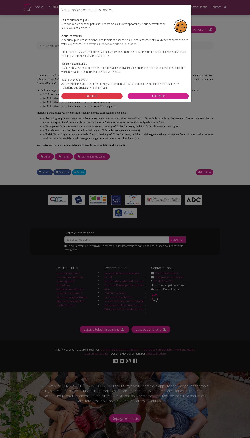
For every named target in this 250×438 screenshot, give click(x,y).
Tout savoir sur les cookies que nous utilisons (109, 44)
